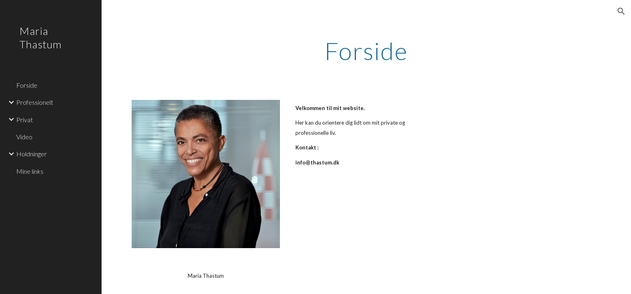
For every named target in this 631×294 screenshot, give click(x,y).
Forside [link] (26, 85)
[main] (366, 50)
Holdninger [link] (31, 154)
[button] (621, 11)
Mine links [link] (29, 171)
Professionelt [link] (34, 102)
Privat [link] (24, 119)
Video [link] (24, 137)
